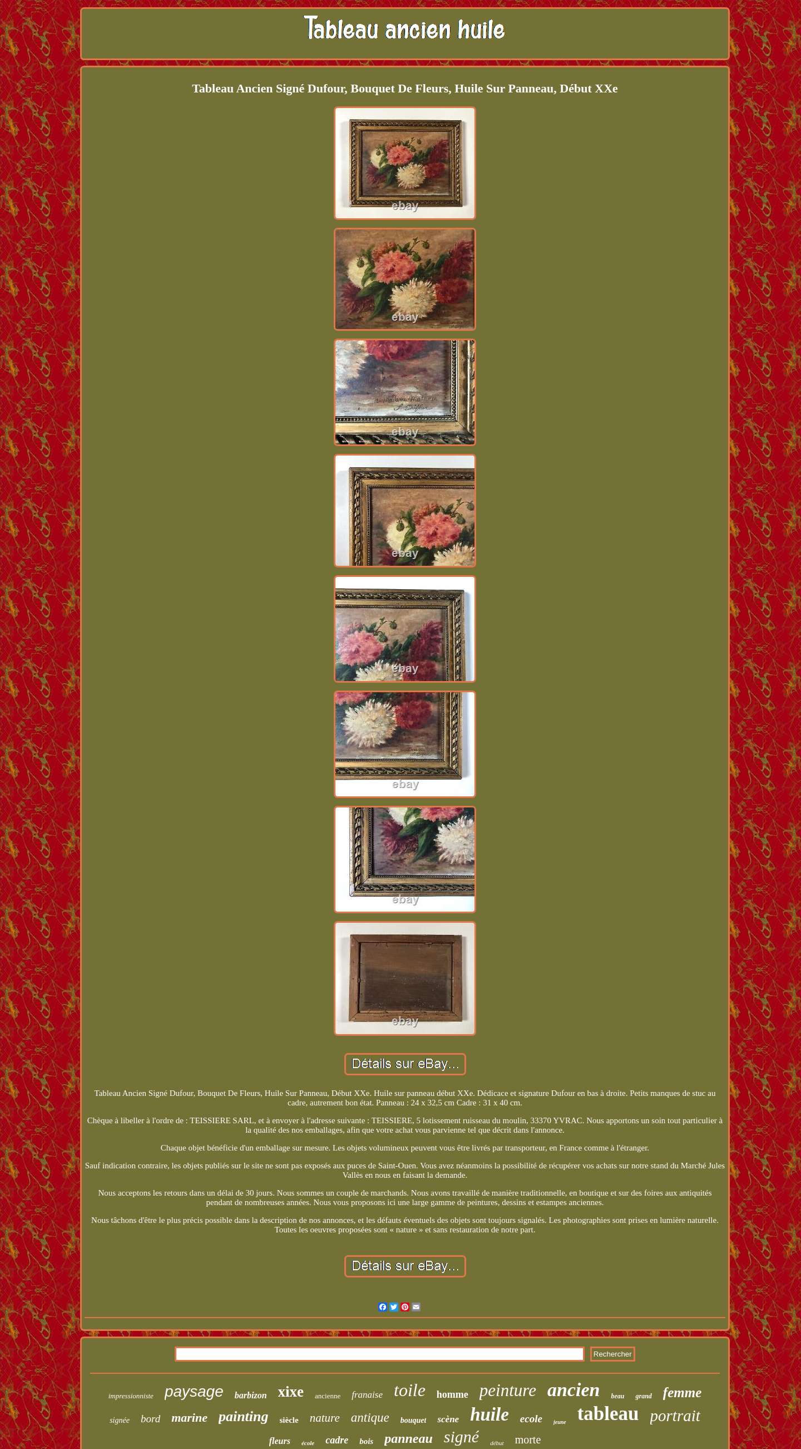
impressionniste (131, 1396)
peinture (507, 1390)
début (496, 1443)
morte (528, 1439)
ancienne (327, 1396)
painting (244, 1416)
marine (189, 1417)
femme (682, 1392)
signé (461, 1436)
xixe (291, 1391)
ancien (573, 1389)
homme (452, 1394)
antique (370, 1417)
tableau (608, 1413)
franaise (367, 1394)
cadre (336, 1440)
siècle (289, 1420)
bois (366, 1441)
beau (617, 1396)
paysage (194, 1391)
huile (489, 1414)
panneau (408, 1438)
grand (643, 1396)
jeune (559, 1422)
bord (150, 1418)
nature (325, 1417)
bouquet (413, 1420)
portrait (675, 1415)
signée (120, 1420)
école (307, 1443)
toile (410, 1390)
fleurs (279, 1441)
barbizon (251, 1395)
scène (448, 1419)
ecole (531, 1418)
